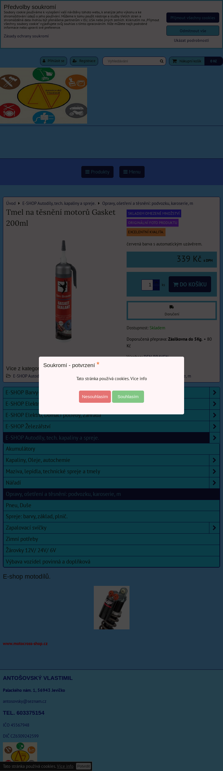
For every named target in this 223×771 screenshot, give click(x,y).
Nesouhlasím (95, 396)
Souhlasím (128, 396)
